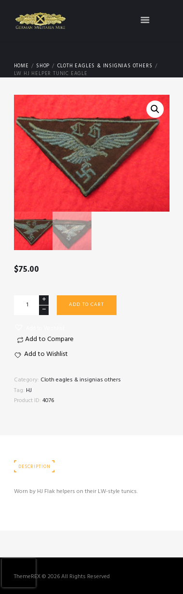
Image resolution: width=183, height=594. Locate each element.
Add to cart (86, 305)
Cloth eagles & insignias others (105, 66)
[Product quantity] (31, 305)
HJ (29, 390)
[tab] (34, 467)
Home (21, 66)
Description (34, 466)
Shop (43, 66)
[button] (39, 328)
